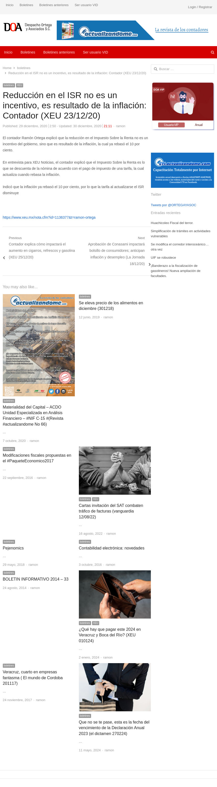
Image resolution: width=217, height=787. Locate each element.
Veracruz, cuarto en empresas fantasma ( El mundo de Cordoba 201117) (33, 678)
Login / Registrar (200, 7)
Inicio (9, 5)
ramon (120, 126)
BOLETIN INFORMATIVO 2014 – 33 (35, 579)
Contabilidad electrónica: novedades (111, 548)
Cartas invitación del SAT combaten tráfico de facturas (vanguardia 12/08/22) (111, 511)
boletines (9, 85)
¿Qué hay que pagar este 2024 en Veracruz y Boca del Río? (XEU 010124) (110, 635)
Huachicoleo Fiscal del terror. (172, 223)
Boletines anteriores (54, 5)
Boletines (26, 5)
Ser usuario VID (86, 5)
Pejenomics (13, 548)
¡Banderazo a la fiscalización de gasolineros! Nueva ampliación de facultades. (175, 271)
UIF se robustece (163, 257)
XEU (19, 85)
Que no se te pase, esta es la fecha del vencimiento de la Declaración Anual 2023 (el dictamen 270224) (114, 728)
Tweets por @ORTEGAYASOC (173, 205)
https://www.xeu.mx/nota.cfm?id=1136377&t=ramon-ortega (49, 217)
